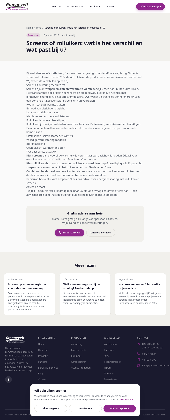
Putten (62, 160)
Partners (42, 361)
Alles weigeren (51, 408)
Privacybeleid (127, 399)
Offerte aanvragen (150, 6)
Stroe (107, 355)
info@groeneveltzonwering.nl (151, 365)
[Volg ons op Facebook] (8, 379)
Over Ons (56, 6)
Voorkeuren (85, 408)
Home (29, 27)
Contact (110, 6)
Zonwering (76, 344)
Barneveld (71, 73)
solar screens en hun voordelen (75, 101)
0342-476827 (146, 353)
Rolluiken (76, 355)
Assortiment (75, 6)
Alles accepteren (119, 408)
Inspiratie (94, 6)
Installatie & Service (48, 367)
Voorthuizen (55, 73)
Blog (38, 27)
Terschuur (109, 373)
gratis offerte (115, 191)
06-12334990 (146, 359)
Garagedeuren (78, 361)
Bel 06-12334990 (70, 232)
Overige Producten (81, 367)
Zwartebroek (110, 379)
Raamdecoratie (79, 350)
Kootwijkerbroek (112, 361)
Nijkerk (107, 367)
